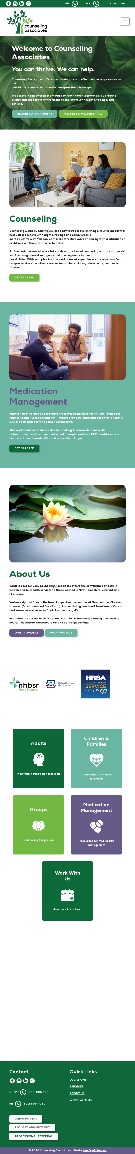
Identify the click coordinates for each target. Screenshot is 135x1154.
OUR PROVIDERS (26, 632)
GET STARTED (24, 277)
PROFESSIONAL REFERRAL (83, 114)
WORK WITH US (61, 632)
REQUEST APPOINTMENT (34, 114)
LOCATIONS (78, 1080)
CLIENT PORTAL (25, 1118)
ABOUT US (77, 1093)
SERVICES (77, 1086)
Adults (38, 743)
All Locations (116, 3)
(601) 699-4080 (34, 1103)
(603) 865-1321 (39, 1092)
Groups (38, 810)
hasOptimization (95, 1150)
